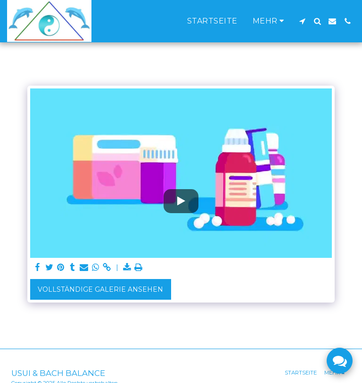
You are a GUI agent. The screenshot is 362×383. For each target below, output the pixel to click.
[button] (302, 21)
